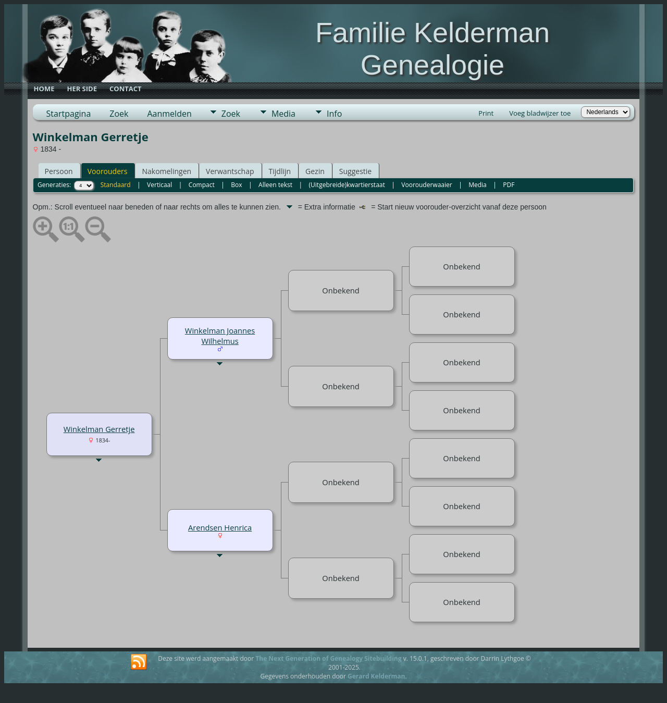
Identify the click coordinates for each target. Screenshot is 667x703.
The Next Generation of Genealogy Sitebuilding (328, 658)
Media (283, 113)
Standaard (116, 184)
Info (334, 113)
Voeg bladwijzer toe (540, 113)
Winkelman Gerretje (99, 429)
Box (236, 184)
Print (485, 113)
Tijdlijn (280, 171)
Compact (202, 184)
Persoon (59, 171)
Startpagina (68, 113)
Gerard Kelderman (376, 676)
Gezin (315, 171)
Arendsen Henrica (220, 527)
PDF (508, 184)
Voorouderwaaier (426, 184)
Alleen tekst (275, 184)
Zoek (118, 113)
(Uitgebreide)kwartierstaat (347, 184)
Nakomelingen (166, 171)
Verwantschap (230, 171)
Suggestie (355, 171)
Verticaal (159, 184)
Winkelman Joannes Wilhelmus (220, 335)
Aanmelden (169, 113)
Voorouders (108, 171)
